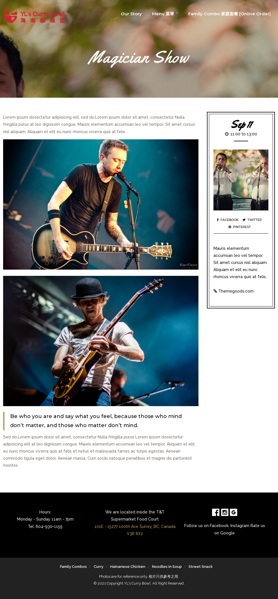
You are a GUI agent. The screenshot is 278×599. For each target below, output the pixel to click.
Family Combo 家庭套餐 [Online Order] (229, 13)
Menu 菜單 (163, 13)
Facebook (228, 220)
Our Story (131, 13)
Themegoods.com (236, 291)
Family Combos (73, 566)
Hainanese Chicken (127, 566)
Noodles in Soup (167, 566)
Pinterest (239, 227)
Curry (98, 566)
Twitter (252, 220)
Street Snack (201, 566)
